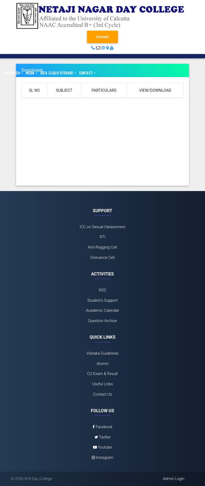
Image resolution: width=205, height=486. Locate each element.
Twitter (102, 437)
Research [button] (12, 73)
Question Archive (102, 321)
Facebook (102, 427)
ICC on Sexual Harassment (102, 227)
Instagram (102, 457)
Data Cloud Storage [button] (56, 73)
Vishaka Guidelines (103, 353)
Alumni (102, 363)
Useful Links (102, 384)
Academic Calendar (102, 310)
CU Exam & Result (102, 373)
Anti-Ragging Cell (102, 247)
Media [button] (30, 73)
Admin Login (173, 479)
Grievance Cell (102, 257)
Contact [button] (86, 73)
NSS (102, 290)
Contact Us (102, 394)
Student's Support (102, 300)
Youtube (102, 447)
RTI (102, 237)
